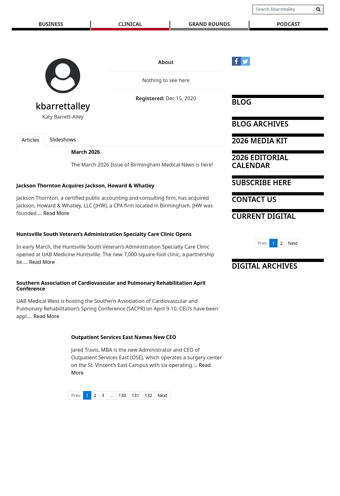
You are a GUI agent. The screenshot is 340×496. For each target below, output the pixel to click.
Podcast (288, 24)
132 (148, 395)
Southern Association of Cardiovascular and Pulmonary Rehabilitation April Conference (111, 285)
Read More (56, 213)
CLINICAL (130, 24)
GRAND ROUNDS (209, 24)
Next (162, 395)
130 (122, 395)
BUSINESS (51, 24)
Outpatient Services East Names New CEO (123, 337)
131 (135, 395)
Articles (30, 139)
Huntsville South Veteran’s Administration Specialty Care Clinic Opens (104, 234)
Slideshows (63, 139)
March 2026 (85, 152)
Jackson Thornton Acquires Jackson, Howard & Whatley (85, 186)
